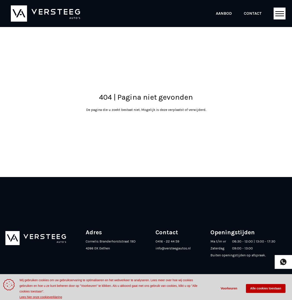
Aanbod (224, 13)
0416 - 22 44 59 (167, 241)
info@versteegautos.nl (173, 248)
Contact (253, 13)
